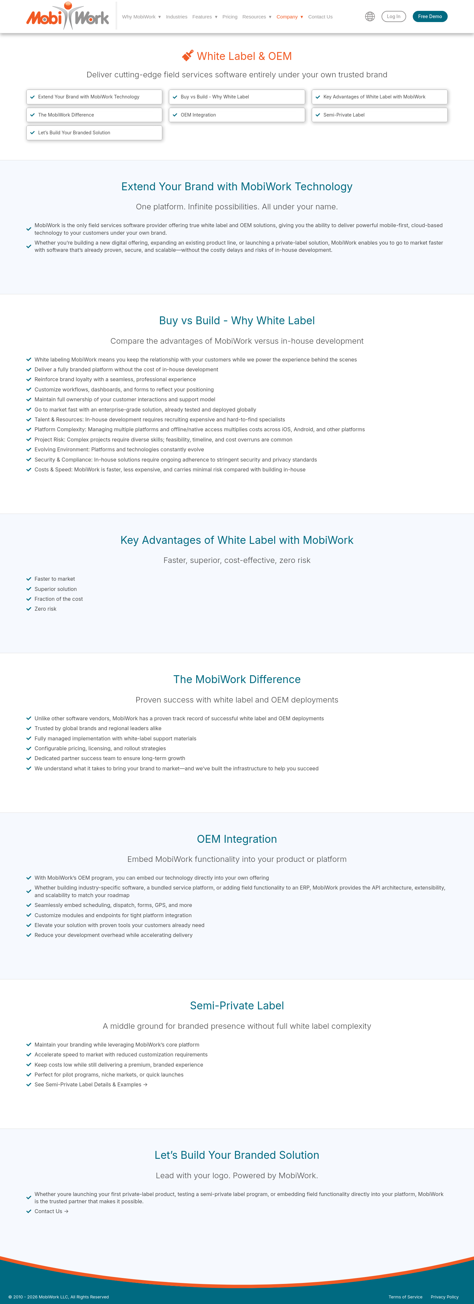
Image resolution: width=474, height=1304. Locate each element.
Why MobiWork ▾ (141, 16)
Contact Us (320, 16)
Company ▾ (289, 16)
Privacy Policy (445, 1296)
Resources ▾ (257, 16)
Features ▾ (204, 16)
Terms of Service (406, 1296)
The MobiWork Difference (66, 115)
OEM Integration (198, 115)
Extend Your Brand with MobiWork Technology (89, 96)
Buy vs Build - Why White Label (215, 96)
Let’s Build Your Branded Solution (74, 132)
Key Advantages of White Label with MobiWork (375, 96)
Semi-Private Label (344, 115)
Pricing (230, 16)
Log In (394, 16)
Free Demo (430, 16)
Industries (176, 16)
